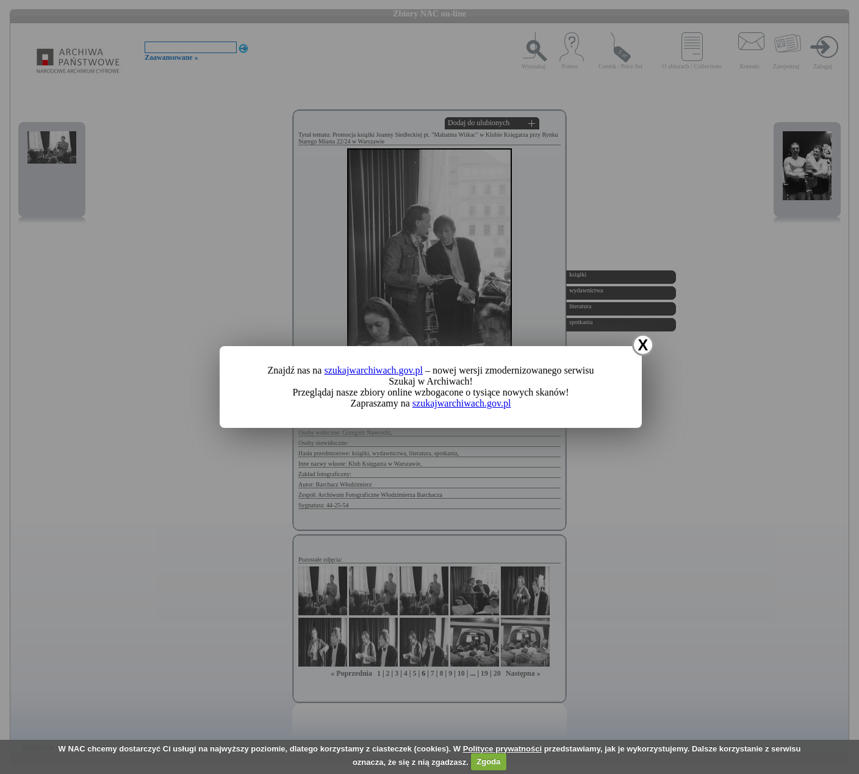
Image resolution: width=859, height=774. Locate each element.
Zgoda (488, 761)
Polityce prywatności (502, 748)
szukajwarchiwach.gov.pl (373, 370)
